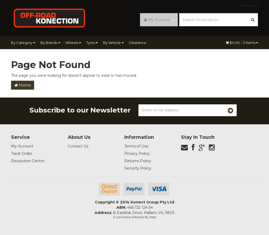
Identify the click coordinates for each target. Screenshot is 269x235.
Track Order (21, 153)
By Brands (50, 42)
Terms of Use (136, 146)
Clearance (137, 42)
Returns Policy (137, 161)
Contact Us (248, 5)
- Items (242, 42)
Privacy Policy (137, 153)
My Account (22, 146)
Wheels (73, 42)
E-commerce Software (128, 217)
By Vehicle (113, 42)
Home (22, 85)
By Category (23, 42)
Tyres (92, 42)
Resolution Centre (27, 161)
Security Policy (137, 168)
